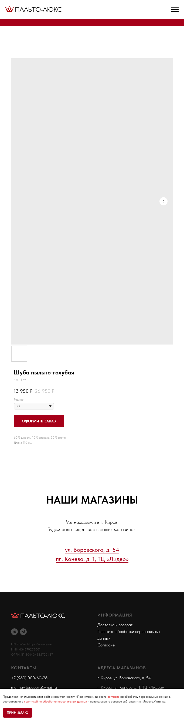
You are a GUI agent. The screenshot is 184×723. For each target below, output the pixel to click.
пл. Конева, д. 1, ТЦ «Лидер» (92, 558)
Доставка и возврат (114, 624)
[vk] (14, 631)
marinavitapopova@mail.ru (34, 687)
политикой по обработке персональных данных (55, 701)
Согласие (106, 645)
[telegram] (23, 631)
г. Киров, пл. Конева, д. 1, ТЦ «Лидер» (130, 687)
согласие (113, 696)
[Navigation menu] (175, 9)
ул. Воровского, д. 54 (92, 549)
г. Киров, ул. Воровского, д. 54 (124, 677)
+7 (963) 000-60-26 (29, 677)
